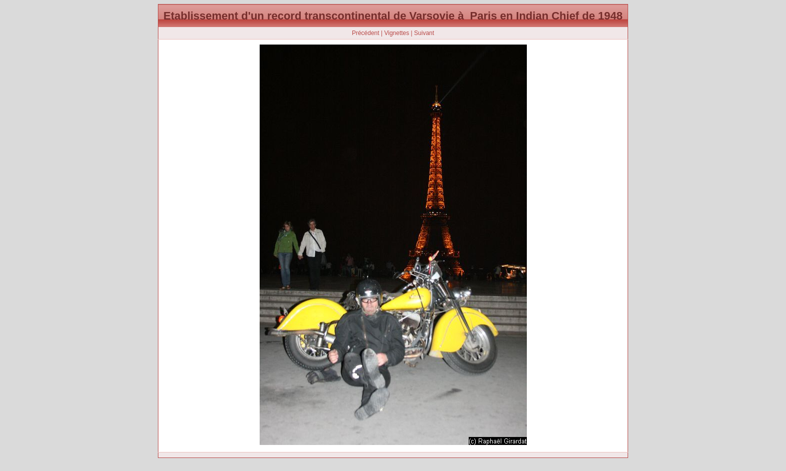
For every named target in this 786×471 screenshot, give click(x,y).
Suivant (424, 33)
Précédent (365, 33)
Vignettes (396, 33)
